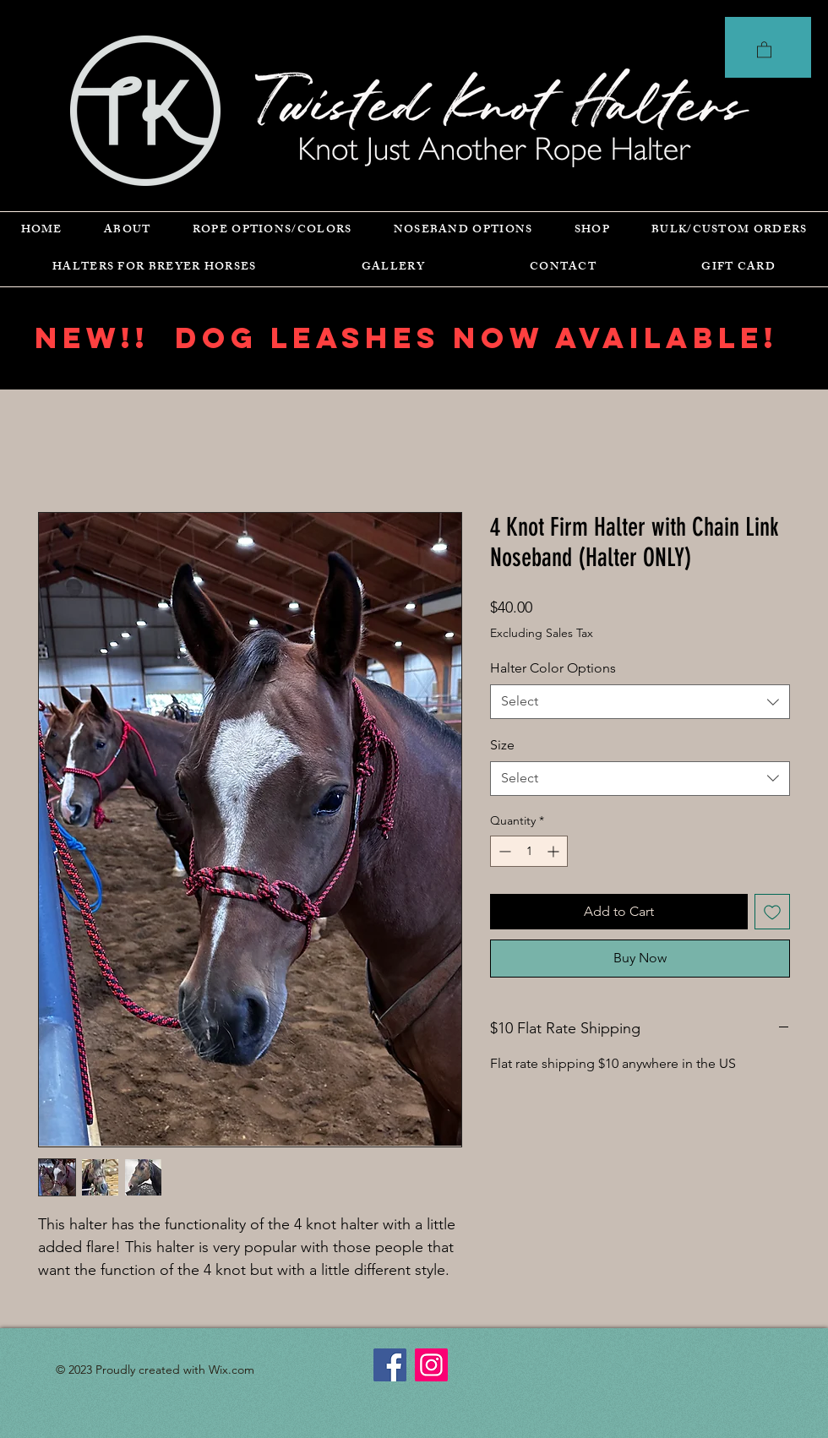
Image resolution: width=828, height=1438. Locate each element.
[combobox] (640, 701)
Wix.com (231, 1369)
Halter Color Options (553, 668)
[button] (764, 49)
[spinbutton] (529, 851)
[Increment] (554, 851)
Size (502, 745)
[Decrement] (503, 851)
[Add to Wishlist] (772, 911)
